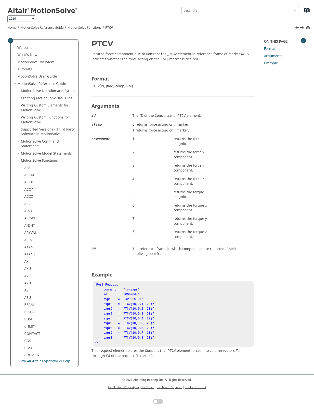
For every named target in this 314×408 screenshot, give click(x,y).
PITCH (29, 65)
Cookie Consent (195, 387)
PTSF (28, 109)
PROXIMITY (33, 87)
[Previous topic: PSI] (298, 28)
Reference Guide (42, 28)
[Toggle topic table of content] (303, 40)
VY (26, 354)
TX (26, 289)
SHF (27, 181)
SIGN (28, 188)
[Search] (294, 11)
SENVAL (30, 159)
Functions (84, 28)
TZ (26, 303)
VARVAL (30, 310)
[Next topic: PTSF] (302, 28)
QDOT (29, 130)
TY (26, 296)
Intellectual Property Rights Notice (131, 387)
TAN (27, 246)
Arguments (273, 56)
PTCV (109, 28)
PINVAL (30, 58)
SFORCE (30, 166)
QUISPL (30, 137)
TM (26, 274)
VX (26, 346)
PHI (27, 44)
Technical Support (169, 387)
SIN (27, 195)
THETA (29, 260)
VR (26, 332)
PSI (26, 94)
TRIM (28, 282)
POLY (28, 73)
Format (269, 48)
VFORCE (30, 318)
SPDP (28, 209)
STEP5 (29, 231)
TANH (29, 253)
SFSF (28, 173)
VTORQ (30, 339)
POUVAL (30, 80)
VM (26, 325)
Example (271, 63)
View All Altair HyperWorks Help (44, 361)
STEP (28, 224)
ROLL (28, 144)
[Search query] (240, 10)
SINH (28, 202)
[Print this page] (308, 28)
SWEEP (29, 238)
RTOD (29, 152)
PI (25, 51)
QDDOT (30, 123)
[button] (22, 44)
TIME (28, 267)
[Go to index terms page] (301, 12)
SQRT (28, 217)
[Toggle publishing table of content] (10, 40)
